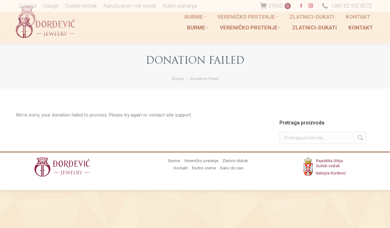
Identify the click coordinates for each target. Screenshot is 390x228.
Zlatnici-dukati (235, 160)
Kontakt (181, 168)
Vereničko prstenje (201, 160)
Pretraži (360, 138)
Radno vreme (204, 168)
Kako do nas (231, 168)
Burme (174, 160)
